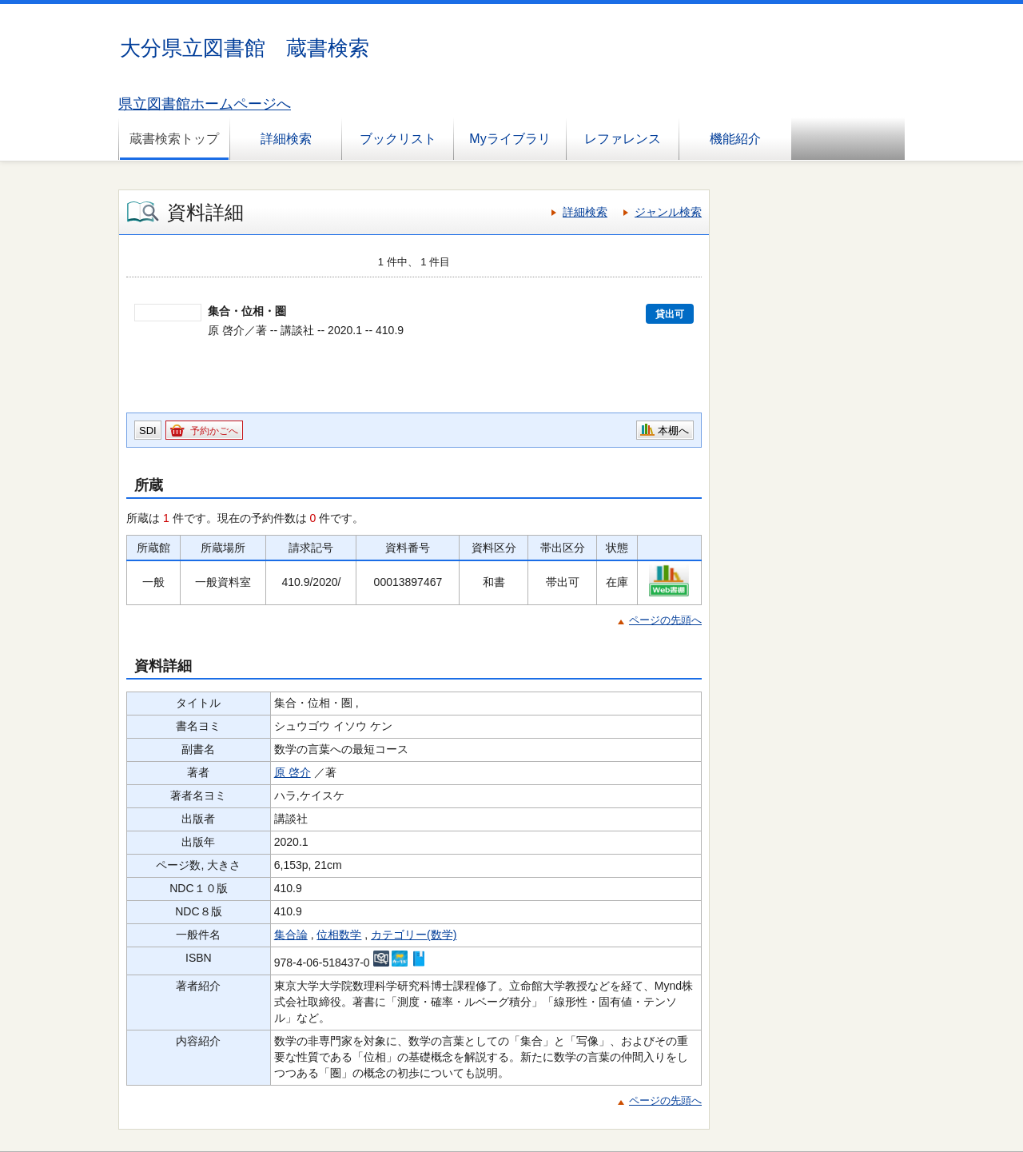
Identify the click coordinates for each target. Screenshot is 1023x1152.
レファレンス (622, 138)
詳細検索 (286, 138)
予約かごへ (214, 430)
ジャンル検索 (668, 211)
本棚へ (673, 430)
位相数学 (338, 934)
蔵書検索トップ (174, 138)
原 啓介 (292, 772)
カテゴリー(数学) (413, 934)
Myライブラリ (509, 138)
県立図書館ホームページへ (204, 104)
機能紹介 (735, 138)
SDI (148, 430)
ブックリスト (398, 138)
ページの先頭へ (665, 620)
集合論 (291, 934)
